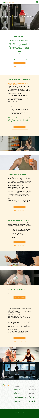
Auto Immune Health (17, 393)
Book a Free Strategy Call (20, 66)
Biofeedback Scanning (18, 390)
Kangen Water (16, 402)
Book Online (32, 397)
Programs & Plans (17, 389)
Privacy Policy (32, 400)
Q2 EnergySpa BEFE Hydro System (20, 397)
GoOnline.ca (21, 413)
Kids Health (16, 394)
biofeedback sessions (14, 321)
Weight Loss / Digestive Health (19, 392)
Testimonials (32, 398)
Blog (15, 400)
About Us (32, 396)
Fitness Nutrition (17, 396)
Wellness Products (17, 401)
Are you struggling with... (18, 398)
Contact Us (32, 394)
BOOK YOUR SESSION (19, 63)
